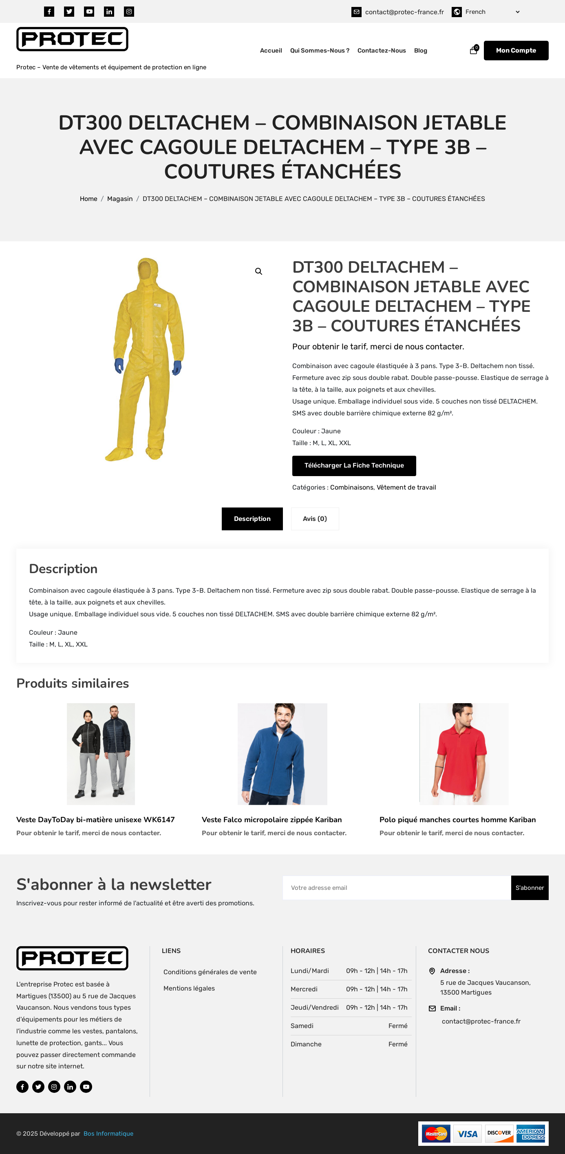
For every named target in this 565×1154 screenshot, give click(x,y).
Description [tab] (252, 519)
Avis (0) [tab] (316, 519)
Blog (420, 50)
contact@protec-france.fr (404, 12)
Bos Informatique (108, 1133)
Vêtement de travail (406, 487)
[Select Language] (492, 12)
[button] (259, 271)
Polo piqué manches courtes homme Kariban (458, 819)
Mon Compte (516, 50)
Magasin (120, 199)
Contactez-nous (382, 50)
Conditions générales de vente (210, 972)
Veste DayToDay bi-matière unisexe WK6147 (95, 819)
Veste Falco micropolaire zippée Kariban (272, 819)
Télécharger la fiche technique (354, 465)
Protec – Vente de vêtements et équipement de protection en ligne (111, 67)
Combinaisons (351, 487)
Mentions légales (189, 988)
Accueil (271, 50)
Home (88, 199)
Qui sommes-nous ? (319, 50)
